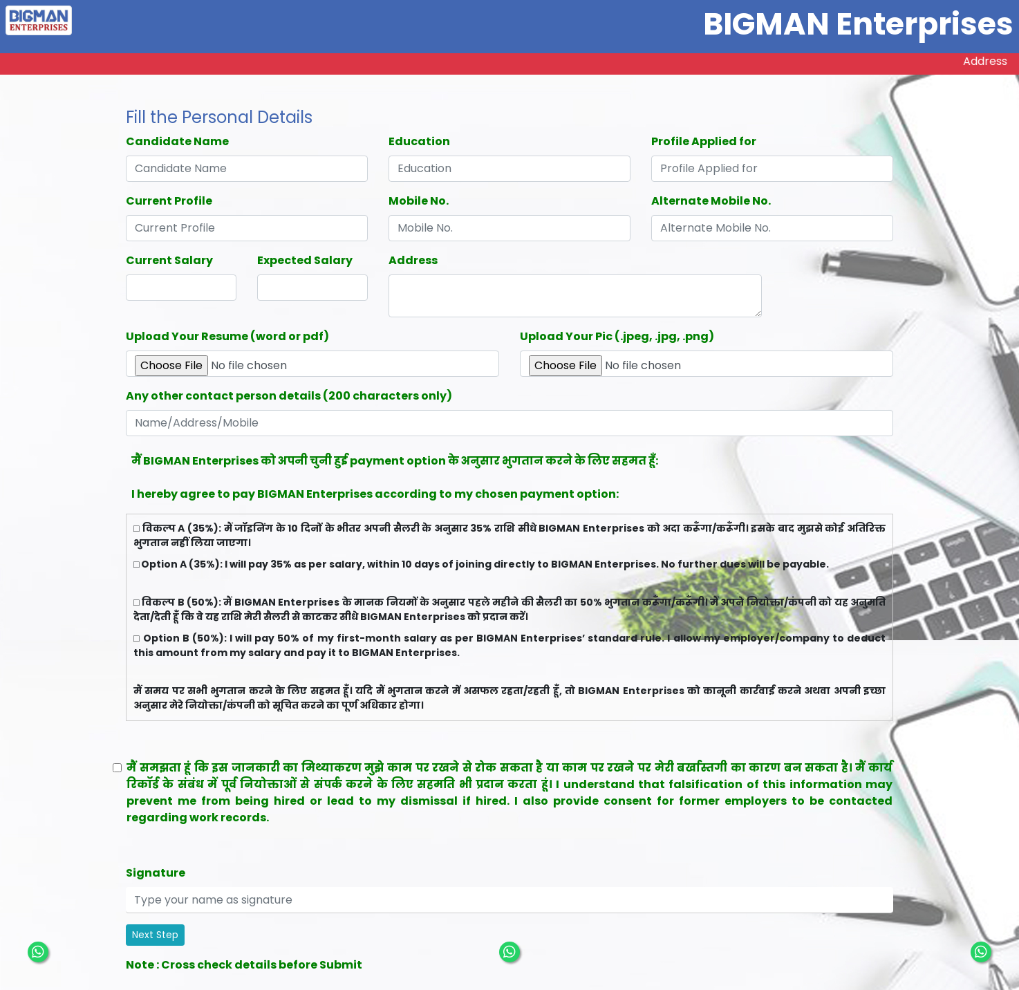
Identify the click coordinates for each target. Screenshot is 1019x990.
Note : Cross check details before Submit (244, 965)
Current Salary (169, 260)
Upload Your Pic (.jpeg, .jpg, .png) (617, 336)
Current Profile (169, 201)
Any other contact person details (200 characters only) (289, 396)
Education (419, 141)
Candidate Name (177, 141)
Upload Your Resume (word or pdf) (227, 336)
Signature (155, 873)
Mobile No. (419, 201)
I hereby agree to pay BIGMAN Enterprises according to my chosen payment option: (375, 494)
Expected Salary (305, 260)
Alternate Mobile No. (711, 201)
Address (413, 260)
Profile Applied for (703, 141)
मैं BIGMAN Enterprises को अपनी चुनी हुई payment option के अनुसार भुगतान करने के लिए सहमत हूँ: (394, 461)
